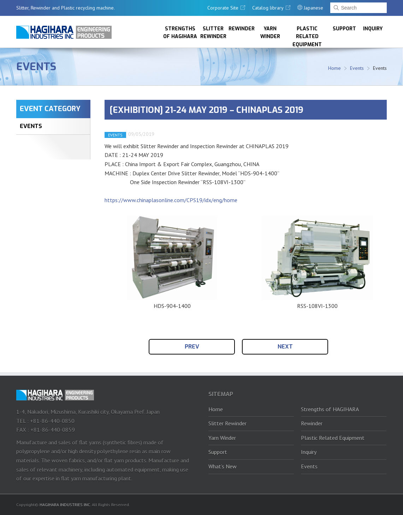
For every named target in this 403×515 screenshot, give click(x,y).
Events (36, 67)
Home (334, 68)
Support (344, 28)
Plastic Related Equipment (307, 36)
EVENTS (31, 126)
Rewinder (242, 28)
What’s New (222, 466)
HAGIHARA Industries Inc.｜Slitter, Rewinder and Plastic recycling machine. (64, 32)
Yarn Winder (270, 32)
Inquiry (373, 28)
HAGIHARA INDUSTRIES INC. (65, 504)
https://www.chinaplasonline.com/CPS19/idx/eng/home (171, 200)
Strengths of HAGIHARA (180, 32)
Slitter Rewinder (213, 32)
